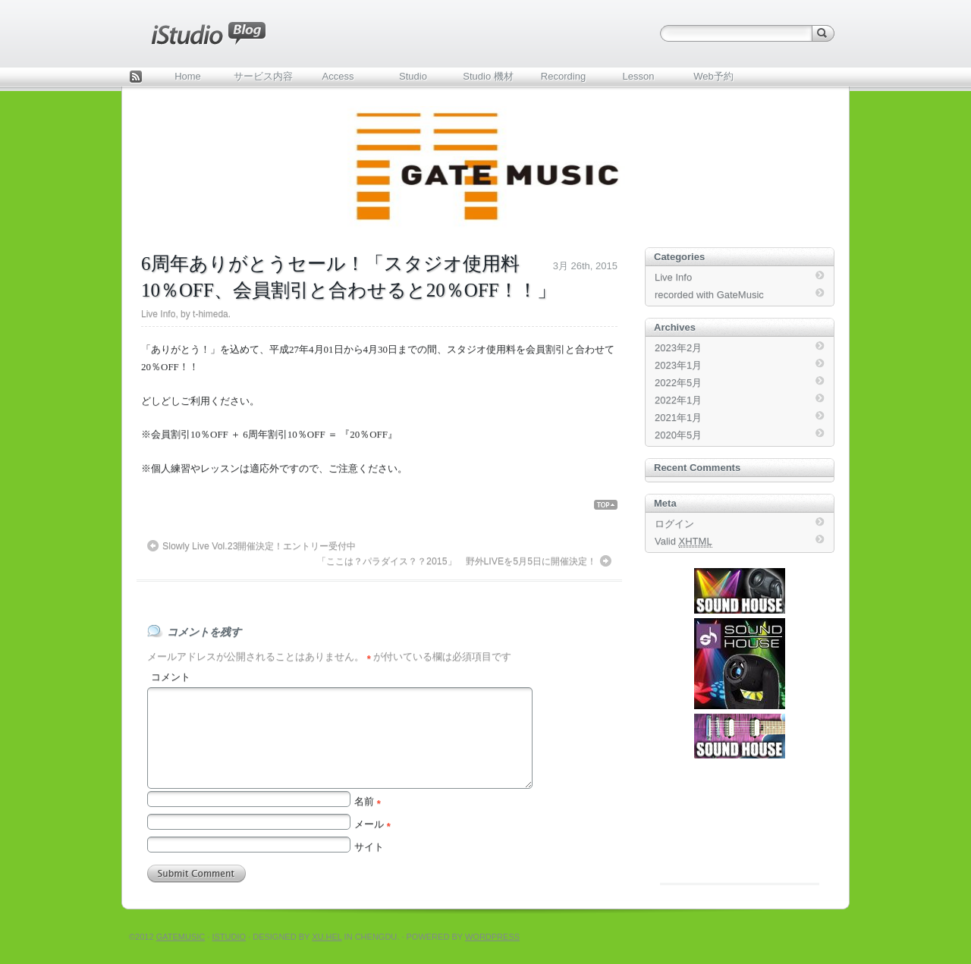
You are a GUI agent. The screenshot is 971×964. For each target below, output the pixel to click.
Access (338, 76)
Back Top (611, 505)
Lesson (639, 76)
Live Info (158, 314)
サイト (369, 847)
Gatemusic (181, 936)
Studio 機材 (488, 76)
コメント (170, 677)
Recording (563, 76)
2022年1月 (678, 400)
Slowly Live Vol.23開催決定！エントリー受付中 (259, 546)
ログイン (674, 523)
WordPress (492, 936)
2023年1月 (678, 365)
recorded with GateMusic (709, 294)
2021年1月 (678, 417)
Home (187, 76)
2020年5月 (678, 435)
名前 (367, 801)
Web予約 (713, 76)
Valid (683, 541)
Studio (413, 76)
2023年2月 (678, 347)
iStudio (229, 936)
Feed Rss (136, 78)
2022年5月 (678, 382)
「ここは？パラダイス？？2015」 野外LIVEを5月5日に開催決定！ (456, 561)
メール (372, 824)
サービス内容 (263, 76)
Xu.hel (326, 936)
